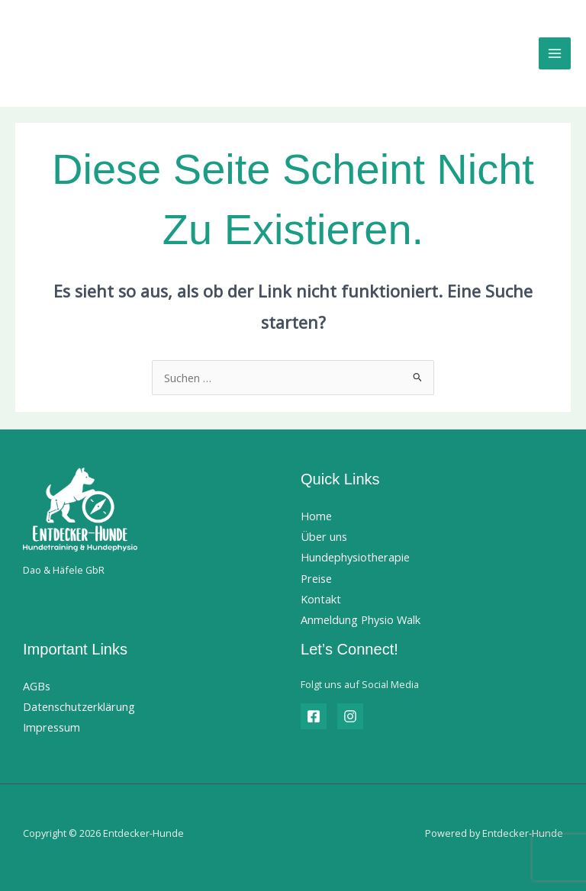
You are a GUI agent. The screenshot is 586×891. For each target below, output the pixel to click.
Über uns (324, 536)
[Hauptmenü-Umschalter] (555, 53)
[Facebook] (314, 716)
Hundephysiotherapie (355, 557)
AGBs (36, 685)
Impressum (51, 727)
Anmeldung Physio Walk (360, 619)
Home (316, 515)
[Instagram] (350, 716)
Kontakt (321, 598)
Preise (316, 578)
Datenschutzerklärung (79, 706)
